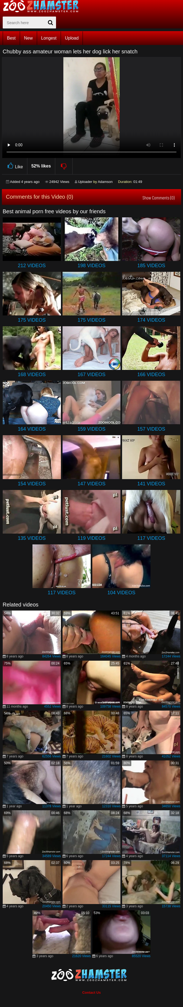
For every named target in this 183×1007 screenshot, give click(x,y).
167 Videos (91, 374)
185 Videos (151, 265)
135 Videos (32, 538)
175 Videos (32, 320)
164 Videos (32, 429)
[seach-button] (50, 22)
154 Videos (32, 483)
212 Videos (32, 265)
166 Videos (151, 374)
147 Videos (91, 483)
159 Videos (91, 429)
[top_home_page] (43, 6)
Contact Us (91, 992)
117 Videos (151, 538)
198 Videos (91, 265)
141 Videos (151, 483)
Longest (49, 38)
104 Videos (121, 592)
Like (14, 166)
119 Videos (91, 538)
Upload (72, 38)
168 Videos (32, 374)
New (28, 38)
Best (11, 38)
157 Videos (151, 429)
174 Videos (151, 320)
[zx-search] (29, 22)
